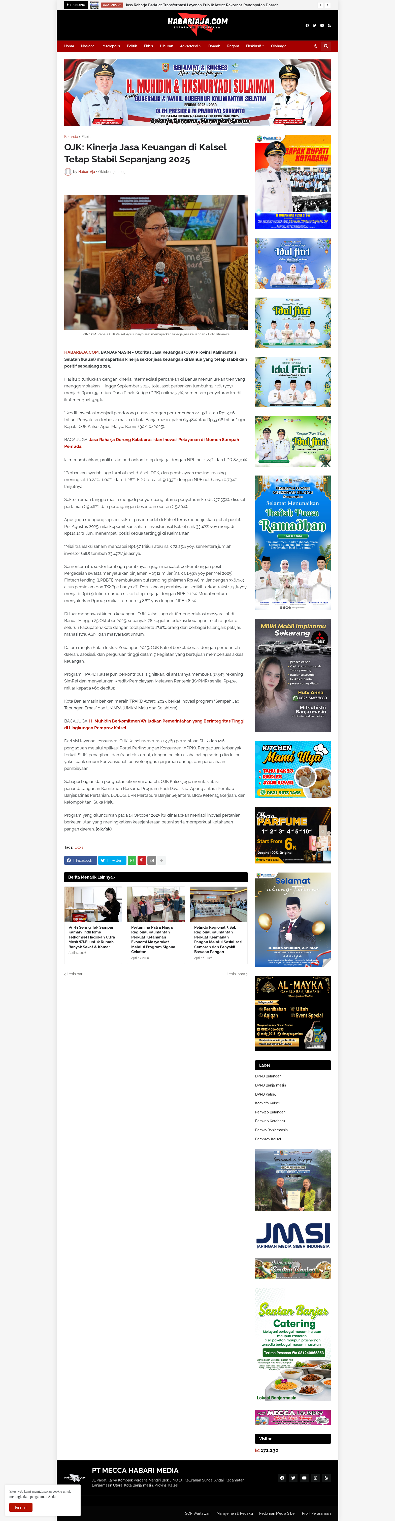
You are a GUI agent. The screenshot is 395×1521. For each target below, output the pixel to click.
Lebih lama (236, 974)
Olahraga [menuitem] (278, 46)
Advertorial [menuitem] (189, 46)
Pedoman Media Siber (277, 1513)
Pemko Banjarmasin (271, 1130)
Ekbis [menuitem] (148, 46)
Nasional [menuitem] (88, 46)
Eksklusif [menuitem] (253, 46)
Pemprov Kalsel (268, 1139)
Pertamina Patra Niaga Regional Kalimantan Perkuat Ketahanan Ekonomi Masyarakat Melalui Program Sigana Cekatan (153, 939)
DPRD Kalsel (265, 1094)
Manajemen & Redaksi (235, 1513)
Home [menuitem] (69, 46)
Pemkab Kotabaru (270, 1121)
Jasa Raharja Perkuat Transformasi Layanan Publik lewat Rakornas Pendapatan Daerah (202, 5)
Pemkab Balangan (270, 1112)
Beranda (71, 136)
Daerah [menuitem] (214, 46)
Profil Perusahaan (316, 1513)
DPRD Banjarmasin (270, 1085)
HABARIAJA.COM (81, 352)
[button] (320, 5)
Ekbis (86, 136)
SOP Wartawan (197, 1513)
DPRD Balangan (268, 1076)
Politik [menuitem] (132, 46)
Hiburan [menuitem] (166, 46)
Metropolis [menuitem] (111, 46)
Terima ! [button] (20, 1507)
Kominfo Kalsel (267, 1103)
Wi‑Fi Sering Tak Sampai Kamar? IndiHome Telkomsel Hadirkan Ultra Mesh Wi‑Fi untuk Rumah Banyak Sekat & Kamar (92, 937)
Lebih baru (75, 974)
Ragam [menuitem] (233, 46)
